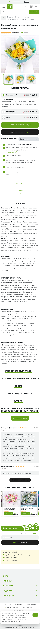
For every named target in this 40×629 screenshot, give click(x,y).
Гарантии (19, 190)
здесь (34, 533)
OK (35, 614)
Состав (19, 183)
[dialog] (25, 7)
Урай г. (27, 2)
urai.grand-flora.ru (28, 627)
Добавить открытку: (9, 139)
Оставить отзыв (20, 418)
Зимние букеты (31, 604)
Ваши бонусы (11, 152)
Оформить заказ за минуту (20, 125)
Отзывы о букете (19, 194)
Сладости (7, 604)
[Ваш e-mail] (20, 537)
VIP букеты (18, 604)
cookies (14, 613)
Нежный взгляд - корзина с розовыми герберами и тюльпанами (10, 509)
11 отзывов (15, 33)
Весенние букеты (19, 611)
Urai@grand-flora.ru (12, 557)
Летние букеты (27, 608)
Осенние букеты (13, 608)
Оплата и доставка (19, 187)
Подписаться (20, 542)
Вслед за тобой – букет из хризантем (27, 509)
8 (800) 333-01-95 (11, 560)
